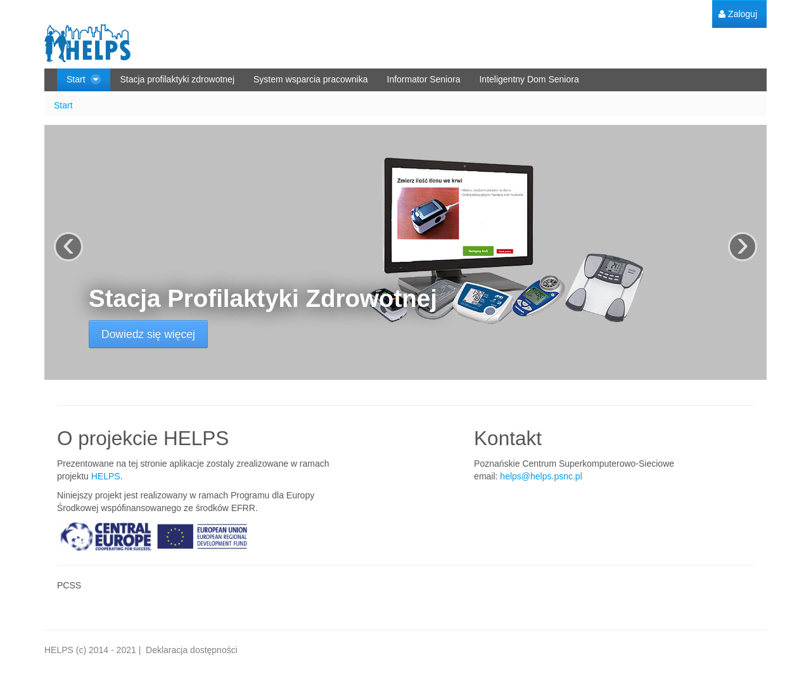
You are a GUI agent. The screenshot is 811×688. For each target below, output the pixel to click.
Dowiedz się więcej (148, 334)
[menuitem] (737, 14)
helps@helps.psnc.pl (541, 476)
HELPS (105, 476)
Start (63, 105)
